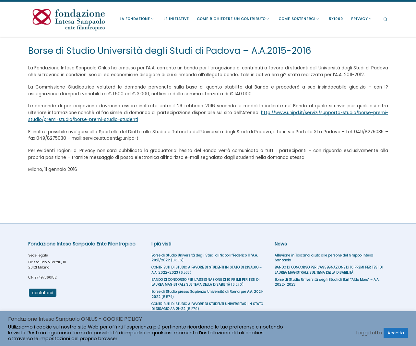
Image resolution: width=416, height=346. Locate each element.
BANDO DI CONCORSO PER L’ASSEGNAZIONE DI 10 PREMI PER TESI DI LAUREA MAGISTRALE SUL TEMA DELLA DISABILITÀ (205, 282)
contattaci (42, 292)
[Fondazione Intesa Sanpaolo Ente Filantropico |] (68, 18)
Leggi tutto (369, 333)
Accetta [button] (395, 333)
